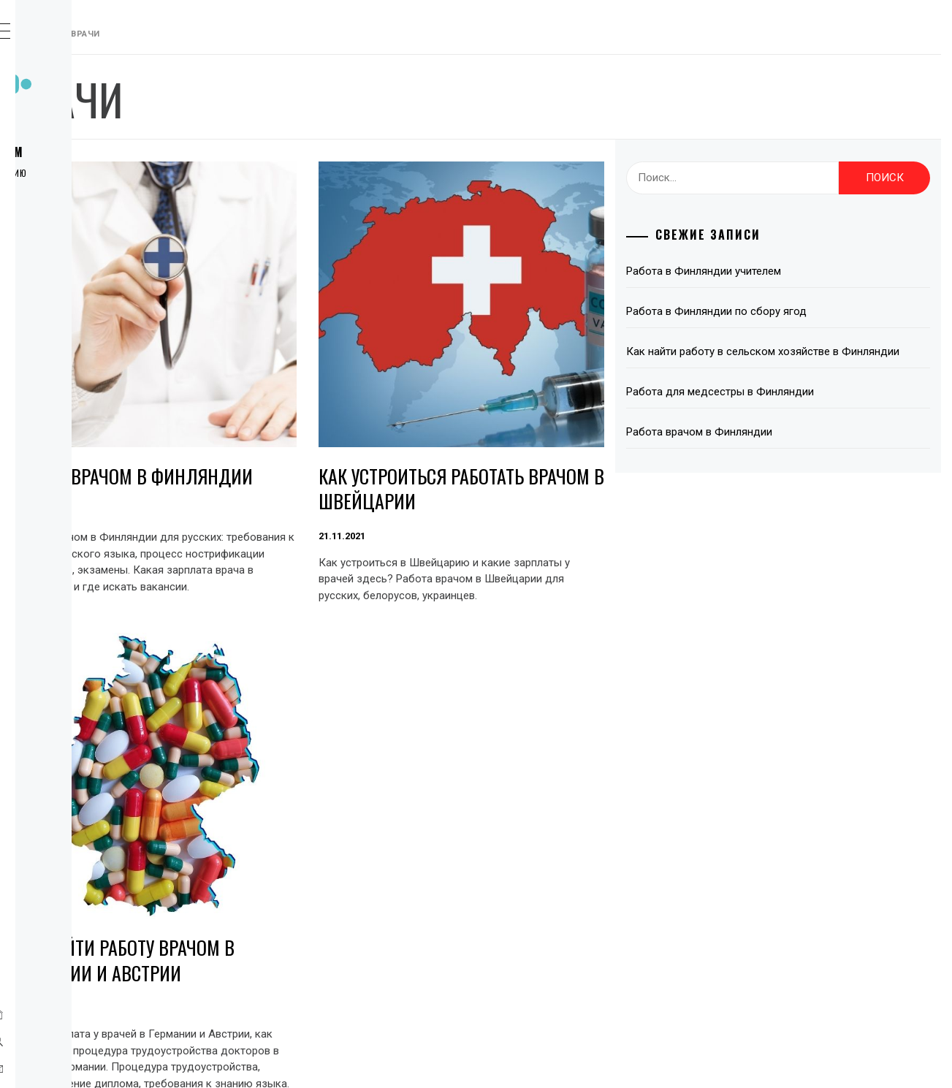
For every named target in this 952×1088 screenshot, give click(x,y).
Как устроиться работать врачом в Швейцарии (569, 417)
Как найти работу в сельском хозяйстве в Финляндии (809, 360)
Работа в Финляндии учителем (780, 271)
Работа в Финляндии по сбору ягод (793, 311)
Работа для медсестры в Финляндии (797, 409)
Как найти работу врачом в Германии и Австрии (571, 834)
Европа (74, 232)
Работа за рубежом (112, 152)
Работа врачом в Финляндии (298, 417)
